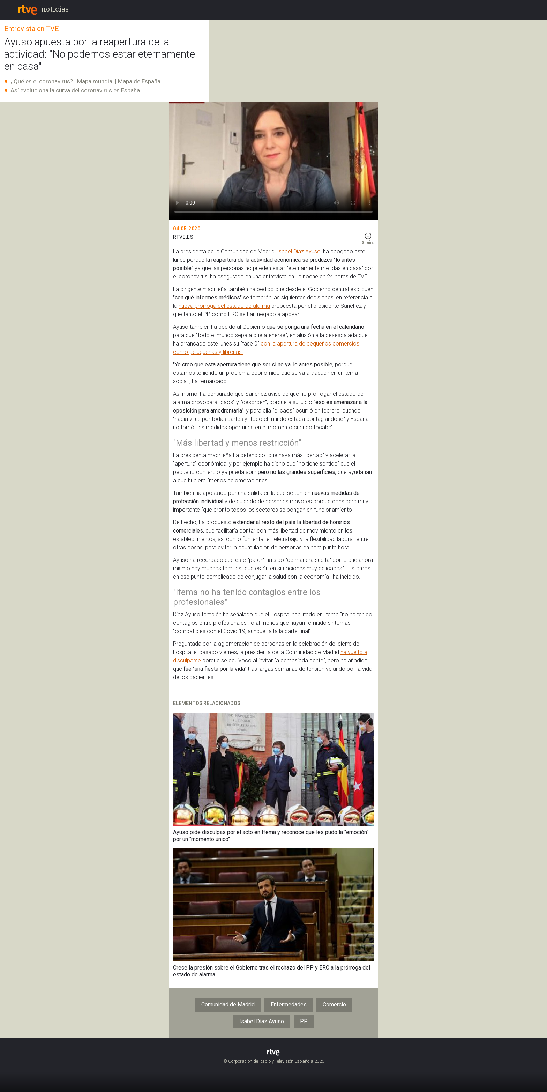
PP (304, 1021)
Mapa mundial (95, 81)
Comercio (334, 1004)
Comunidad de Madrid (228, 1004)
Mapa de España (139, 81)
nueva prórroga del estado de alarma (224, 306)
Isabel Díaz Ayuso (299, 251)
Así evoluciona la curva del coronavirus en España (75, 90)
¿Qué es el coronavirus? (41, 81)
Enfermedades (289, 1004)
